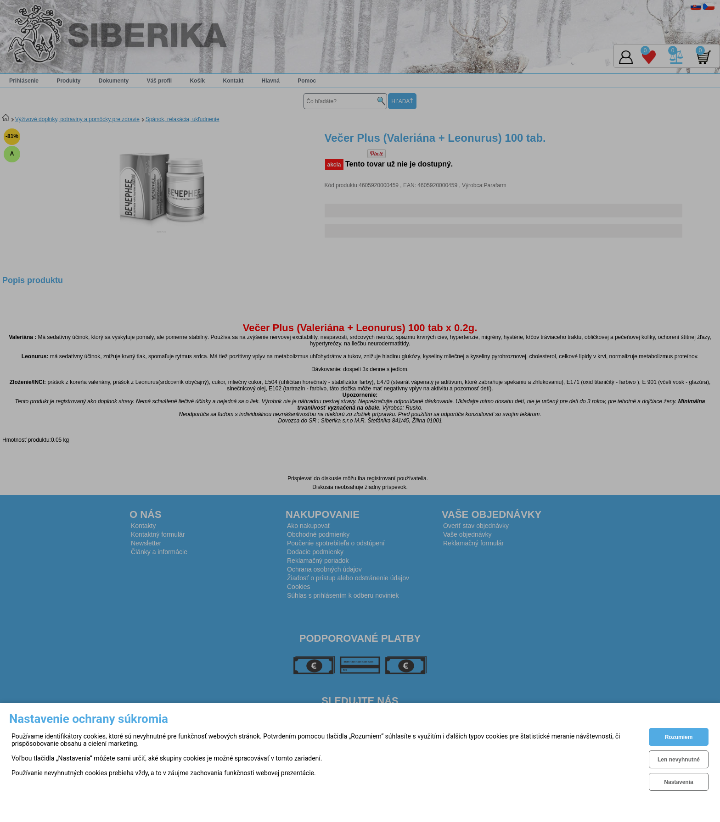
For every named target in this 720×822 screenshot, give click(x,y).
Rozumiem (679, 737)
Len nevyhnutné (679, 759)
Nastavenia (678, 782)
